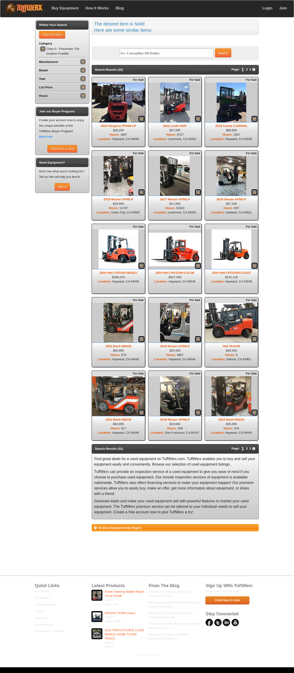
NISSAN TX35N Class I (120, 613)
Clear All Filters (52, 34)
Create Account (45, 604)
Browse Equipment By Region (120, 528)
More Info (46, 136)
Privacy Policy (44, 624)
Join (283, 8)
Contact (40, 611)
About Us (41, 618)
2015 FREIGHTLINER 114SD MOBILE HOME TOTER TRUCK (124, 634)
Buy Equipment (65, 8)
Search (223, 53)
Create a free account (131, 512)
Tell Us (62, 186)
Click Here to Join (62, 148)
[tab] (175, 527)
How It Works (97, 8)
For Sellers (42, 591)
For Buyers (42, 598)
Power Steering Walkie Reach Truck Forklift (124, 594)
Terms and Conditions (49, 631)
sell (244, 459)
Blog (120, 8)
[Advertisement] (62, 264)
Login (268, 8)
